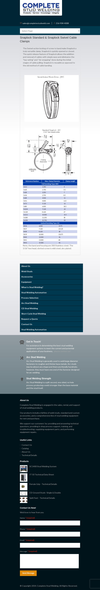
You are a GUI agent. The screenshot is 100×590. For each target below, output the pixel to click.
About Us (25, 266)
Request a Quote (29, 319)
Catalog (25, 448)
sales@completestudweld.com (36, 23)
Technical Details (29, 455)
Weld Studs (27, 271)
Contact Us (26, 324)
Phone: (27, 529)
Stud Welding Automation (34, 292)
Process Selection (29, 298)
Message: (28, 551)
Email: (27, 540)
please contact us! (62, 351)
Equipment (26, 282)
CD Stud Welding (29, 308)
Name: (27, 518)
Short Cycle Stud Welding (33, 313)
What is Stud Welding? (32, 287)
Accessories (27, 276)
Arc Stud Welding (29, 303)
